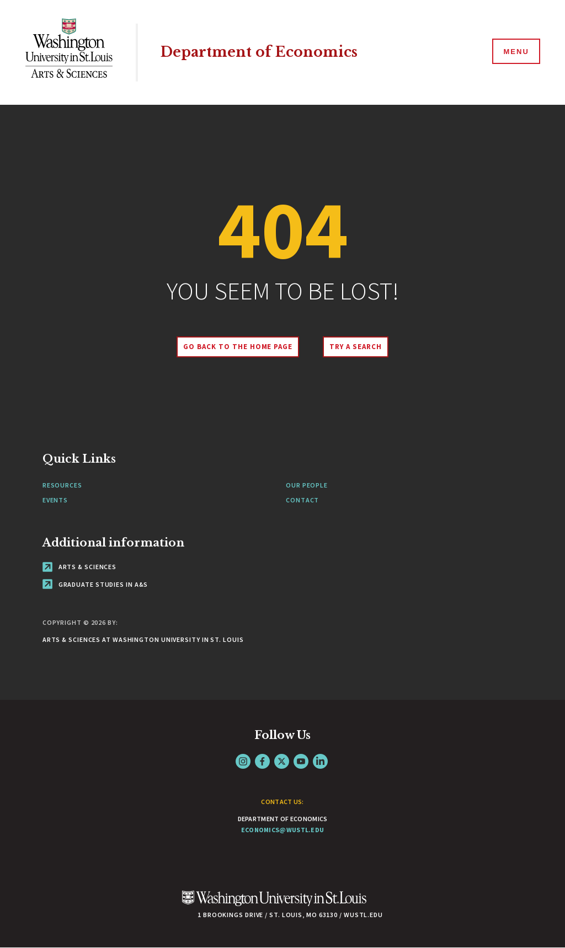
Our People (307, 485)
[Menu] (515, 52)
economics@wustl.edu (282, 830)
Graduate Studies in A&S (95, 584)
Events (55, 500)
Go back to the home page (237, 346)
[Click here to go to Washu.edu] (274, 904)
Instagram (243, 761)
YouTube (301, 761)
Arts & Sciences (79, 567)
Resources (62, 485)
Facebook (262, 761)
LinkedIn (320, 761)
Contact (302, 500)
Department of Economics (259, 52)
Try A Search (355, 346)
